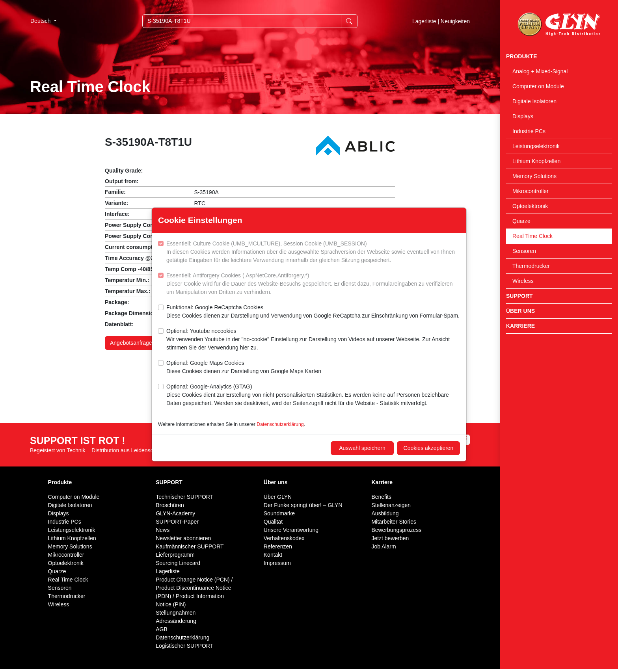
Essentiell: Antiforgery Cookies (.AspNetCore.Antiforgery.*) (313, 284)
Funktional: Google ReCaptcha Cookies (313, 312)
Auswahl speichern (362, 448)
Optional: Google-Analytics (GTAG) (313, 395)
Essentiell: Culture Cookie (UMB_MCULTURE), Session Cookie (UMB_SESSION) (313, 252)
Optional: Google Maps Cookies (243, 367)
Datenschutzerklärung (280, 424)
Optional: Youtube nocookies (313, 340)
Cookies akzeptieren (429, 448)
